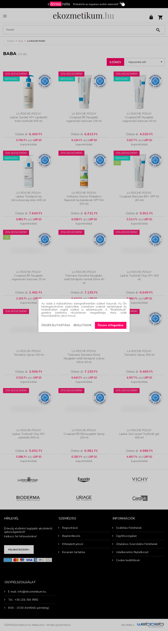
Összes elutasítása (55, 325)
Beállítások (83, 325)
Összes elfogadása (110, 325)
